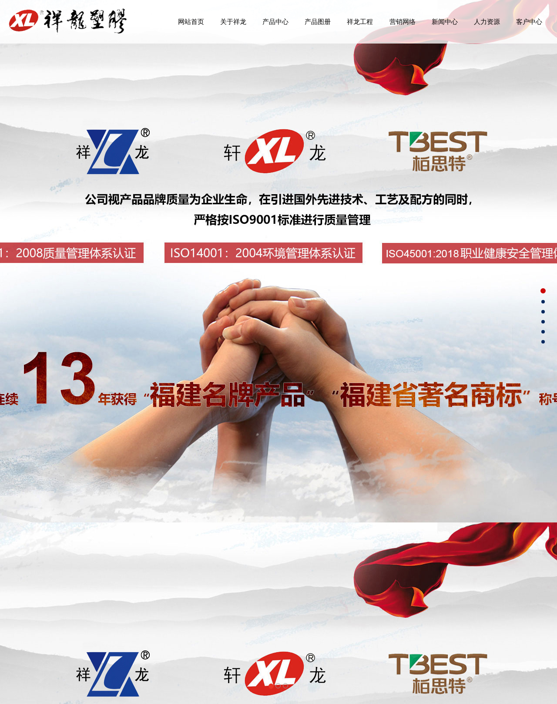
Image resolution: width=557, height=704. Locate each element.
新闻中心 (445, 21)
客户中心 (529, 21)
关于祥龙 (233, 21)
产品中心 (275, 21)
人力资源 (487, 21)
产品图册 (318, 21)
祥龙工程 (360, 21)
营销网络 (402, 21)
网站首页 (191, 21)
